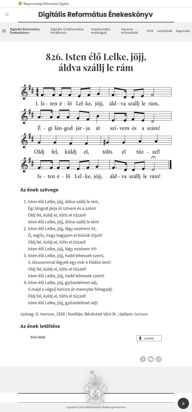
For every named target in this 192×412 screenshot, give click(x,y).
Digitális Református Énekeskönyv (95, 14)
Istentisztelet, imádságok (101, 31)
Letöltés (149, 338)
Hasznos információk (129, 31)
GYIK (150, 31)
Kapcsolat (183, 31)
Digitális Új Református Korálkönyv (67, 31)
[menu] (7, 14)
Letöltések (164, 31)
